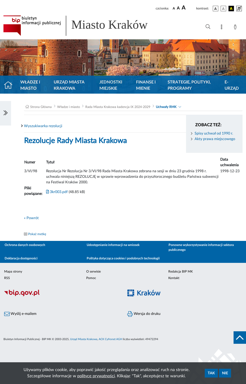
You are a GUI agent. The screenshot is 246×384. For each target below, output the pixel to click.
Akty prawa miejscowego (215, 139)
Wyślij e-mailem (20, 314)
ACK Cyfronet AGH (110, 339)
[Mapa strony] (222, 27)
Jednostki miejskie (110, 85)
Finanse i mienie (146, 85)
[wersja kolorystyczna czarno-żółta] (231, 8)
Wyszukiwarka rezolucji (43, 126)
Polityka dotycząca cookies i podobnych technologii (123, 258)
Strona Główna (41, 107)
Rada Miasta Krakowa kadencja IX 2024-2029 (117, 107)
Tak (211, 373)
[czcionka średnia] (178, 8)
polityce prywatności (96, 376)
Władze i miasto (30, 85)
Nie (225, 373)
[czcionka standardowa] (173, 8)
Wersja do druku (143, 314)
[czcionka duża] (188, 8)
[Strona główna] (10, 85)
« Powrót (31, 218)
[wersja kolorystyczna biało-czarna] (223, 8)
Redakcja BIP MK (180, 271)
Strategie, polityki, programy (189, 85)
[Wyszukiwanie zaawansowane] (208, 27)
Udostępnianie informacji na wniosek (113, 245)
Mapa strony (13, 271)
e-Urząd (232, 85)
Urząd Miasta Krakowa (69, 85)
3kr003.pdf (57, 192)
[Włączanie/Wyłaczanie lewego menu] (5, 113)
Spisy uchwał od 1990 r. (214, 133)
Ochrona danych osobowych (25, 245)
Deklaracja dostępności (21, 258)
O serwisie (93, 271)
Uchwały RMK (166, 107)
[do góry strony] (240, 337)
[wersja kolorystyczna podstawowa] (215, 8)
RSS (7, 278)
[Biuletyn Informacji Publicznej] (61, 296)
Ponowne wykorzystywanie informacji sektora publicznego (201, 247)
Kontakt (173, 278)
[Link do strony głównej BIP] (82, 25)
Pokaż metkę (37, 234)
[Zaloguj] (236, 27)
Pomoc (91, 278)
